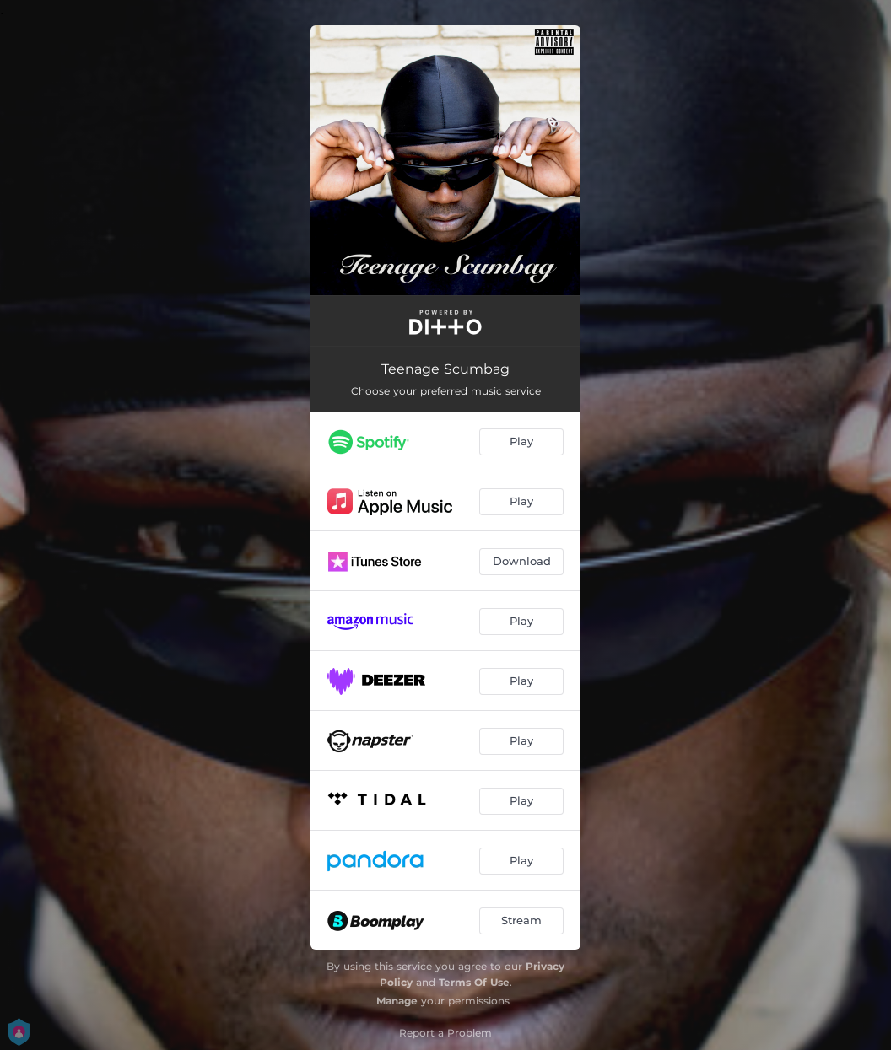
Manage (397, 1000)
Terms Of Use (474, 982)
